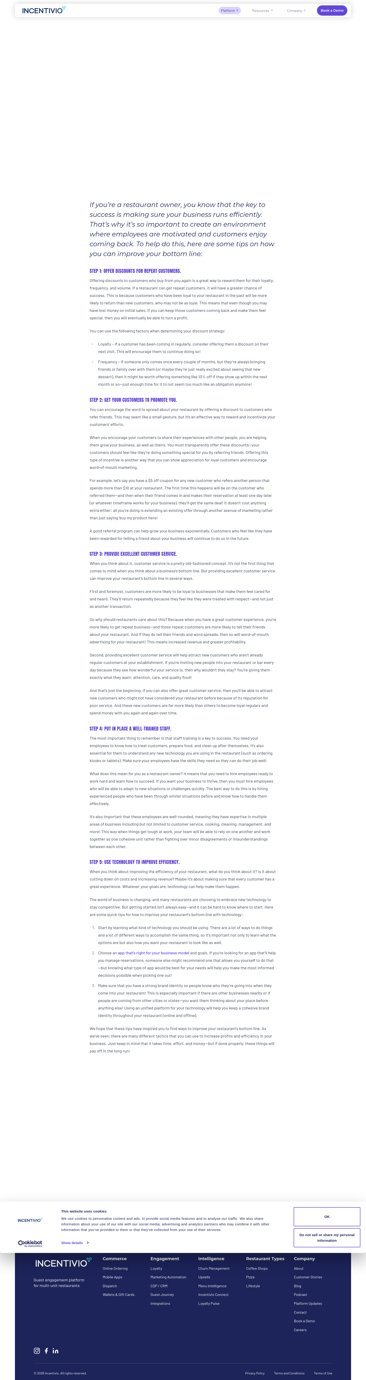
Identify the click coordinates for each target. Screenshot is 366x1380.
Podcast (300, 1294)
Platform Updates (308, 1303)
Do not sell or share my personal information (327, 1364)
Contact (300, 1312)
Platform (230, 10)
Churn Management (214, 1268)
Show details (72, 1370)
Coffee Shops (256, 1268)
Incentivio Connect (213, 1294)
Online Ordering (115, 1268)
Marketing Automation (168, 1277)
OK (327, 1344)
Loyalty (156, 1268)
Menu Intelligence (212, 1286)
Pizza (250, 1277)
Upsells (204, 1277)
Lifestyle (253, 1286)
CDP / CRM (159, 1286)
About (298, 1268)
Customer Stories (308, 1277)
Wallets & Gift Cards (118, 1294)
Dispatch (110, 1286)
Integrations (160, 1303)
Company (296, 10)
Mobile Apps (112, 1277)
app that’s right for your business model (153, 952)
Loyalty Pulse (209, 1303)
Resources (262, 10)
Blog (297, 1286)
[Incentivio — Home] (44, 10)
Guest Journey (162, 1294)
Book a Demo (332, 10)
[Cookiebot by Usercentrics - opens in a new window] (30, 1370)
